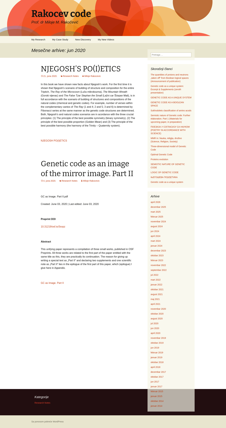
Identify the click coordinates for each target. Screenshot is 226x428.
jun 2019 (155, 347)
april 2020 (155, 333)
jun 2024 (155, 231)
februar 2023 (157, 260)
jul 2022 (154, 275)
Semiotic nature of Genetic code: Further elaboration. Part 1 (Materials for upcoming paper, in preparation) (170, 118)
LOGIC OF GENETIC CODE (164, 172)
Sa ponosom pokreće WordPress (47, 421)
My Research (38, 39)
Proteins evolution (159, 159)
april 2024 (155, 236)
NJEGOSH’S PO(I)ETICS (81, 68)
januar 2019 (156, 357)
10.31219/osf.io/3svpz (53, 226)
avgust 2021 (157, 294)
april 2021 (155, 304)
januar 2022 (156, 284)
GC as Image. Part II (52, 283)
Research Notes (71, 76)
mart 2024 (156, 241)
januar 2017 (156, 386)
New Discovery (83, 39)
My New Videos (106, 39)
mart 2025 (156, 212)
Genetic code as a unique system (167, 182)
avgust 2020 (157, 318)
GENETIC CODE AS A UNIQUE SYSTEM (171, 97)
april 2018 (155, 367)
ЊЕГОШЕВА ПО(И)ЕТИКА (164, 177)
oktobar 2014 (157, 401)
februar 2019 (157, 352)
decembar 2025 (158, 207)
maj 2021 (155, 299)
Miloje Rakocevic (92, 76)
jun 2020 (155, 328)
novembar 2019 (158, 338)
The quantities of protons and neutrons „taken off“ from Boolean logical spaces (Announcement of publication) (170, 78)
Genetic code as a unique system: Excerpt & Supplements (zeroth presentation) (167, 89)
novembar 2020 (158, 309)
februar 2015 (157, 391)
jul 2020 (154, 323)
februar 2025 (157, 216)
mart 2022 (156, 279)
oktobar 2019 (157, 343)
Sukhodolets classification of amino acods (171, 110)
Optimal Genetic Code (161, 154)
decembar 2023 (158, 250)
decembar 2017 (158, 372)
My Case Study (60, 39)
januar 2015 (156, 396)
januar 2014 (156, 406)
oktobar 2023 (157, 255)
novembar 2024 (158, 221)
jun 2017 (155, 381)
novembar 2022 (158, 265)
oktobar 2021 (157, 289)
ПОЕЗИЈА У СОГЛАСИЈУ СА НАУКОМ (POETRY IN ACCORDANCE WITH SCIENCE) (170, 130)
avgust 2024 (157, 226)
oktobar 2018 (157, 362)
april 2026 (155, 202)
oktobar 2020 (157, 313)
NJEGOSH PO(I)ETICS (54, 140)
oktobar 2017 (157, 377)
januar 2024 (156, 246)
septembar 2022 (159, 270)
